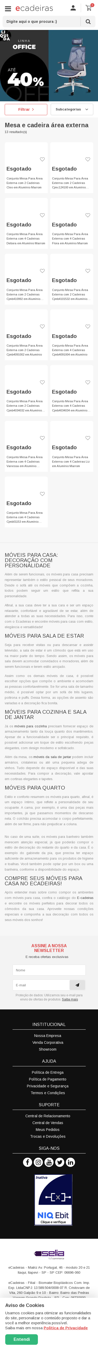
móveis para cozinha (30, 726)
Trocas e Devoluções (48, 1136)
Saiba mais (70, 999)
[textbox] (49, 21)
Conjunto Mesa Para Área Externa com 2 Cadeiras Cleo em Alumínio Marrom (25, 183)
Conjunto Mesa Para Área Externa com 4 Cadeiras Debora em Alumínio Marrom (26, 238)
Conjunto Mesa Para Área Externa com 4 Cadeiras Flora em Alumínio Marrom (70, 238)
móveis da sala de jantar (52, 757)
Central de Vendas (47, 1123)
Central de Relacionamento (47, 1116)
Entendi (22, 1339)
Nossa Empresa (47, 1036)
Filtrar (26, 109)
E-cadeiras (85, 898)
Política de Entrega (48, 1072)
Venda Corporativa (47, 1042)
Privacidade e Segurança (47, 1086)
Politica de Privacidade (66, 1328)
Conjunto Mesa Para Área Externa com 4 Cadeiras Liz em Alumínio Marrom (71, 462)
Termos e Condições (48, 1093)
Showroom (47, 1049)
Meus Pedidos (48, 1129)
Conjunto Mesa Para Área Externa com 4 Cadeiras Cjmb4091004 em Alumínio (70, 350)
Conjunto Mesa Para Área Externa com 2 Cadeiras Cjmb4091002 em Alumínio (25, 350)
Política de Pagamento (47, 1079)
